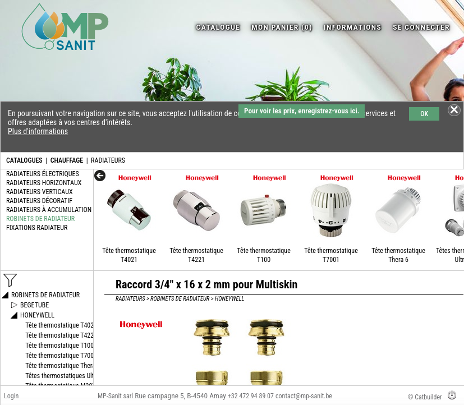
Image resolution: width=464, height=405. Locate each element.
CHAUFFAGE (66, 160)
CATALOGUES (24, 160)
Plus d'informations (38, 131)
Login (11, 396)
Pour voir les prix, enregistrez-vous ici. (301, 111)
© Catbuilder (425, 397)
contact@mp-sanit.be (303, 396)
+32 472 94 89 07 (251, 396)
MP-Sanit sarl (115, 396)
